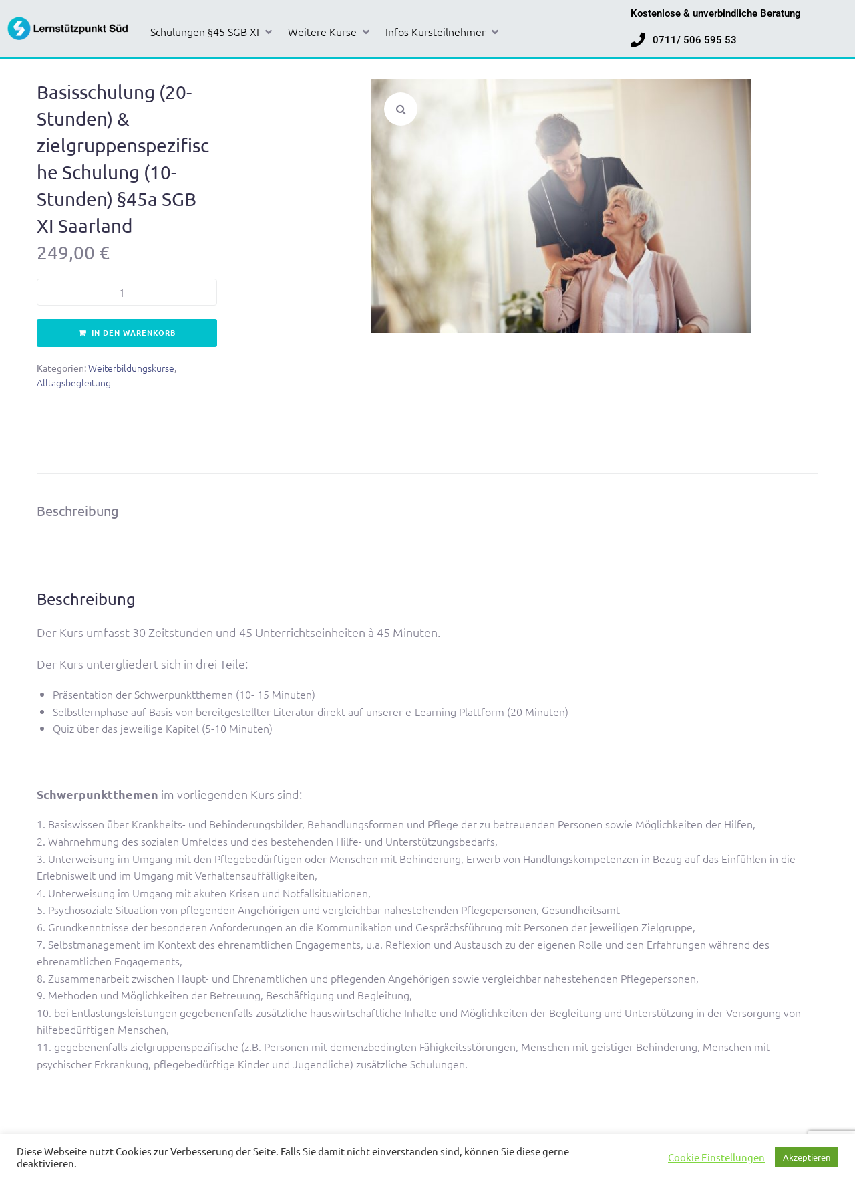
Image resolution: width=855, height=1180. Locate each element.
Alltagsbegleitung (74, 382)
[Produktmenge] (127, 292)
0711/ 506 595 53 (695, 40)
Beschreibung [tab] (78, 510)
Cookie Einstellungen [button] (716, 1157)
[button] (212, 32)
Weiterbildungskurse (131, 367)
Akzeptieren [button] (806, 1157)
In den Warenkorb (134, 332)
